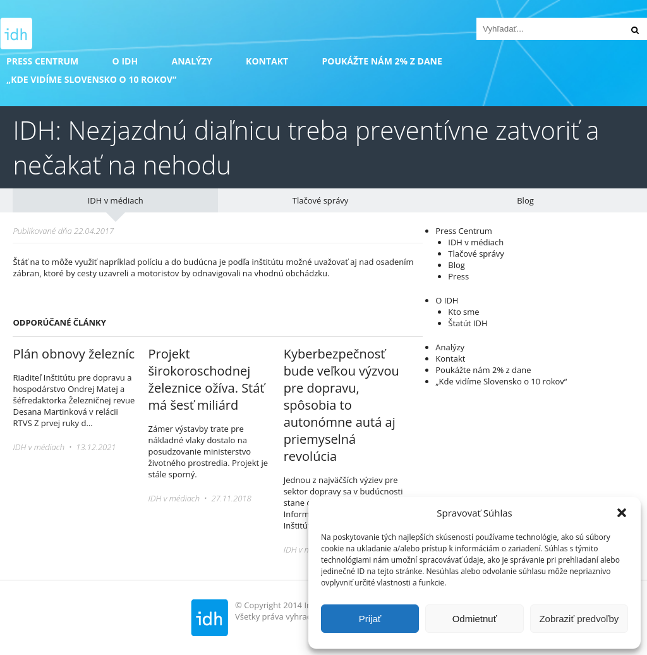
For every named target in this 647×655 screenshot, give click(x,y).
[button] (621, 512)
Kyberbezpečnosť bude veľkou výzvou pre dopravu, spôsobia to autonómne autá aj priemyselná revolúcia (341, 405)
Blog (525, 200)
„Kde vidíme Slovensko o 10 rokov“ (91, 79)
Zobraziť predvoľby (579, 618)
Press (458, 276)
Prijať (370, 618)
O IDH (125, 61)
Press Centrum (42, 61)
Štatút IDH (467, 323)
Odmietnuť (474, 618)
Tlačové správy (321, 200)
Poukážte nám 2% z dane (382, 61)
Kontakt (267, 61)
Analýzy (192, 61)
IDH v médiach (115, 200)
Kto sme (463, 311)
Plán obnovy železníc (74, 353)
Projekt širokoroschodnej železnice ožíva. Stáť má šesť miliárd (206, 379)
